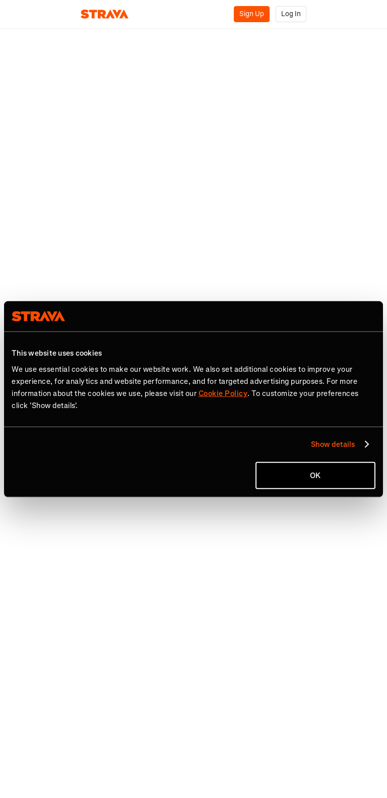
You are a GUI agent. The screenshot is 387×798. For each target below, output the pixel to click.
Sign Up (251, 14)
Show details (333, 444)
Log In (291, 14)
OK (315, 475)
